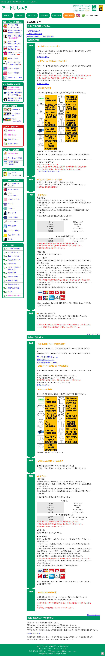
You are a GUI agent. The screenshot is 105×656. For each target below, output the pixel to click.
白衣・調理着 (9, 225)
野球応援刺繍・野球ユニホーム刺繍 (12, 42)
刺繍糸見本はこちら (33, 633)
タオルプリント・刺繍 (12, 78)
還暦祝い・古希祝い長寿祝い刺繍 (12, 48)
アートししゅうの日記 (12, 158)
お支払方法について (12, 252)
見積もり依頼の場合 (35, 337)
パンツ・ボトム (10, 221)
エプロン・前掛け (11, 230)
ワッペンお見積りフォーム (47, 357)
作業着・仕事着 (10, 217)
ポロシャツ (9, 208)
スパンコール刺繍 (11, 68)
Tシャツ (8, 203)
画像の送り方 (9, 273)
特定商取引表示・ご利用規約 (11, 163)
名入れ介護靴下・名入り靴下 (11, 184)
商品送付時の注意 (11, 284)
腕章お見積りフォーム (45, 360)
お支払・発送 (56, 15)
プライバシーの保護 (12, 248)
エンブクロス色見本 (11, 114)
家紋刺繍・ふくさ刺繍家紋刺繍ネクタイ (12, 99)
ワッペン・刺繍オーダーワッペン (11, 26)
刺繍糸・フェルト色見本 (12, 120)
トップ (7, 15)
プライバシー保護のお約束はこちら (49, 171)
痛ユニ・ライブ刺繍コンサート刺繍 (12, 63)
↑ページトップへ (93, 334)
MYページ (44, 15)
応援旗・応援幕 (10, 58)
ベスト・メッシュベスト (10, 194)
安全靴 (7, 239)
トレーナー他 (9, 212)
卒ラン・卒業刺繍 (11, 73)
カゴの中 (69, 15)
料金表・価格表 (10, 143)
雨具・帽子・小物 (11, 234)
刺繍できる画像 (10, 276)
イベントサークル (11, 199)
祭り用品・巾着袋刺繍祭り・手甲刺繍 (12, 94)
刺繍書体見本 (11, 109)
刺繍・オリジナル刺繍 (12, 37)
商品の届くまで (10, 139)
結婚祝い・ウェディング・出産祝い (12, 53)
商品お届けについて (12, 260)
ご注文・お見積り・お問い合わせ (12, 268)
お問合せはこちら (43, 385)
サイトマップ (31, 15)
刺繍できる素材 (10, 280)
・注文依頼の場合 (33, 31)
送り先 (7, 291)
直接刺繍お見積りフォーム (47, 363)
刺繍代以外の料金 (11, 288)
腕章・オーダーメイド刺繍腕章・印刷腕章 (12, 32)
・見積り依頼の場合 (34, 34)
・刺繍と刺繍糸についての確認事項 (40, 36)
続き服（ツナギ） (11, 189)
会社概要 (20, 15)
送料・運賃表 (9, 263)
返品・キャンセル (11, 256)
